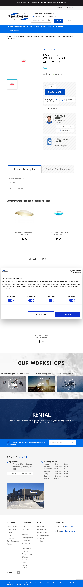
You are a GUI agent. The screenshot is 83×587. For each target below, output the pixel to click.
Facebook (18, 572)
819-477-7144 (39, 16)
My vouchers (41, 538)
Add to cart (55, 92)
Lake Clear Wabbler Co (51, 50)
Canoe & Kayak (12, 527)
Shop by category (17, 27)
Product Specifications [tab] (58, 169)
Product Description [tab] (25, 169)
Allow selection (41, 314)
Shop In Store (67, 100)
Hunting (9, 532)
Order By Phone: (51, 101)
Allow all (68, 314)
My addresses (42, 532)
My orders (40, 527)
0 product (69, 20)
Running (9, 544)
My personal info (43, 535)
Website (28, 474)
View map (14, 474)
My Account (41, 522)
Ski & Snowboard (13, 541)
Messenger (65, 130)
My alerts (40, 541)
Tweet (54, 109)
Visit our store (52, 16)
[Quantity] (51, 86)
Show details (72, 308)
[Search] (41, 21)
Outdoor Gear (11, 529)
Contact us (25, 527)
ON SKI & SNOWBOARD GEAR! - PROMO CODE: (41, 3)
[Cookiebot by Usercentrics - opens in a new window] (72, 271)
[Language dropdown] (60, 8)
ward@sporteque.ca (68, 531)
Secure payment (27, 538)
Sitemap (25, 557)
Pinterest (57, 109)
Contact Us (15, 31)
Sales (60, 27)
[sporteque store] (25, 496)
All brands (34, 27)
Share (51, 109)
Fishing (9, 535)
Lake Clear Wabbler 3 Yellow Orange (42, 336)
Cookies (25, 551)
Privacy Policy (27, 554)
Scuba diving (11, 538)
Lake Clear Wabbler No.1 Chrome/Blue (59, 234)
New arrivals (48, 27)
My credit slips (42, 529)
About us (25, 535)
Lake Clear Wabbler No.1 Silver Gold (24, 234)
